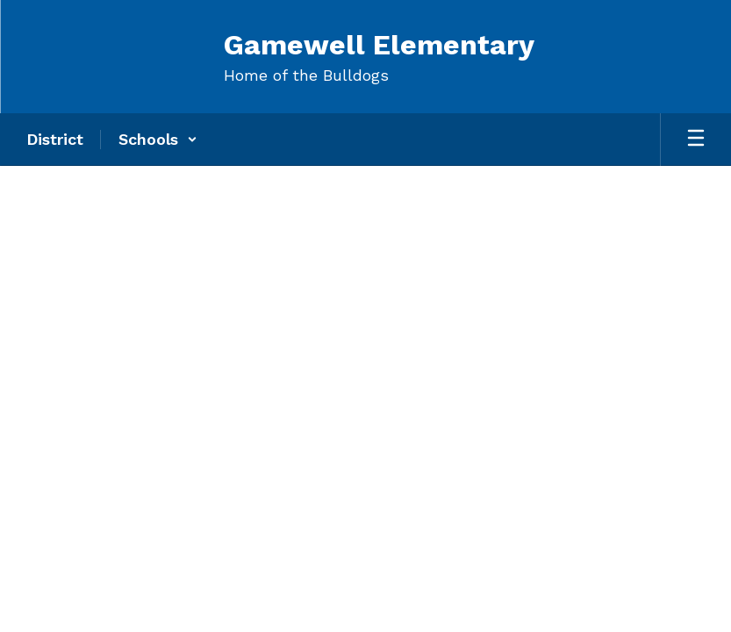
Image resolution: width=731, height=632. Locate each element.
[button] (158, 139)
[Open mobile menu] (696, 139)
